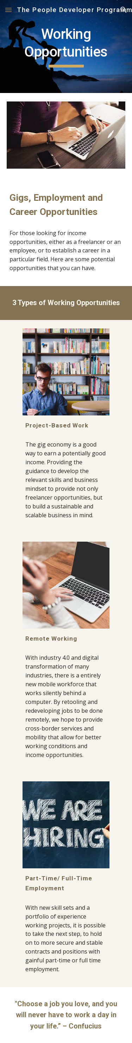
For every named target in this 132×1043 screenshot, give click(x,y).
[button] (8, 9)
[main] (66, 46)
